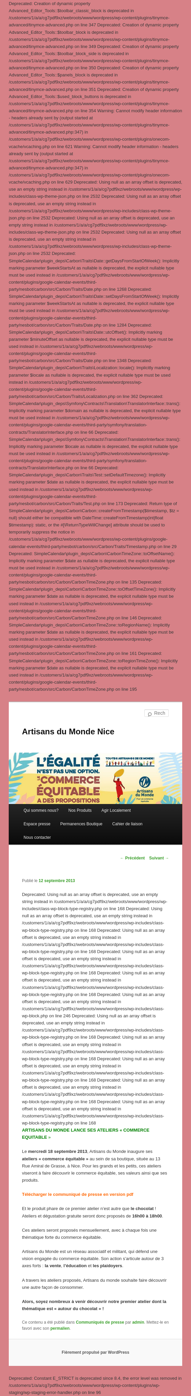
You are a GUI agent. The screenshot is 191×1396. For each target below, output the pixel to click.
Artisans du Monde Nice (68, 731)
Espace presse (37, 824)
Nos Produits (80, 810)
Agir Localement (116, 810)
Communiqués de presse (100, 1322)
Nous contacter (37, 837)
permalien (60, 1328)
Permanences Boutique (81, 824)
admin (138, 1322)
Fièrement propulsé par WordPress (95, 1352)
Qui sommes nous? (41, 810)
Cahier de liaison (127, 824)
